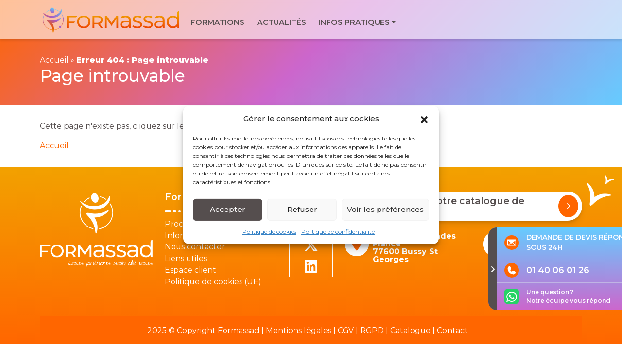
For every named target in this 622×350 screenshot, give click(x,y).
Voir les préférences (385, 209)
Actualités (281, 22)
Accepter (227, 209)
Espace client (190, 270)
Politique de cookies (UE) (213, 281)
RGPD (372, 330)
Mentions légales (298, 330)
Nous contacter (195, 246)
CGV (346, 330)
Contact (452, 330)
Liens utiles (186, 258)
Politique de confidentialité (338, 231)
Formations (217, 22)
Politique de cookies (269, 231)
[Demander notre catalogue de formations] (568, 206)
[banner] (112, 19)
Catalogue (410, 330)
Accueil (54, 60)
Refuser (302, 209)
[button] (424, 118)
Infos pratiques (354, 22)
